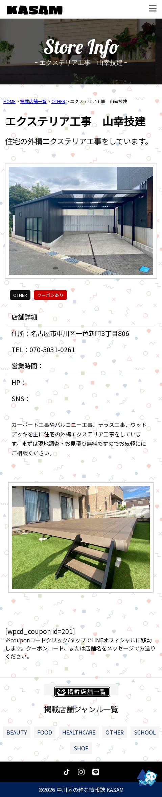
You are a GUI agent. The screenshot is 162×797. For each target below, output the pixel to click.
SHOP (81, 748)
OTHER (58, 101)
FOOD (44, 732)
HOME (9, 101)
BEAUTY (16, 732)
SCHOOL (145, 732)
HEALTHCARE (78, 732)
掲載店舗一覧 (33, 101)
